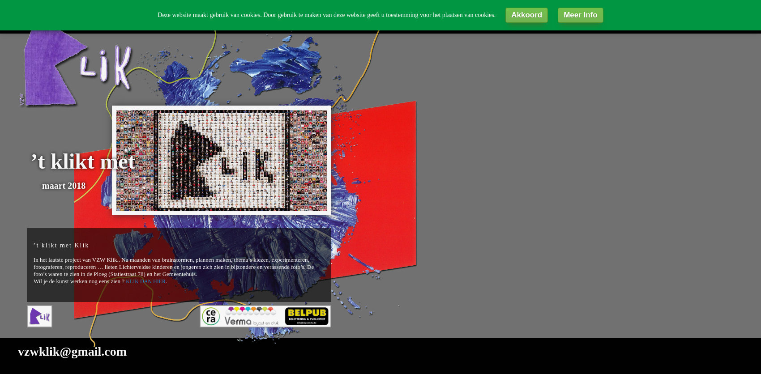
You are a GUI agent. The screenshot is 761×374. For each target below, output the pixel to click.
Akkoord (526, 15)
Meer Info (581, 15)
